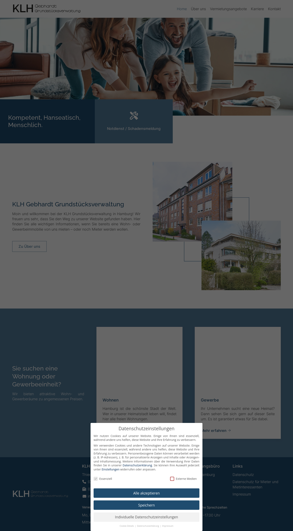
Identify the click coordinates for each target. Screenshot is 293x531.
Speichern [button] (146, 508)
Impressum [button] (167, 529)
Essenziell (103, 482)
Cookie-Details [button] (127, 529)
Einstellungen (110, 472)
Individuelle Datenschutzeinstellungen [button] (146, 520)
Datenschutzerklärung (137, 468)
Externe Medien (183, 482)
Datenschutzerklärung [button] (148, 529)
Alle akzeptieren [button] (146, 496)
